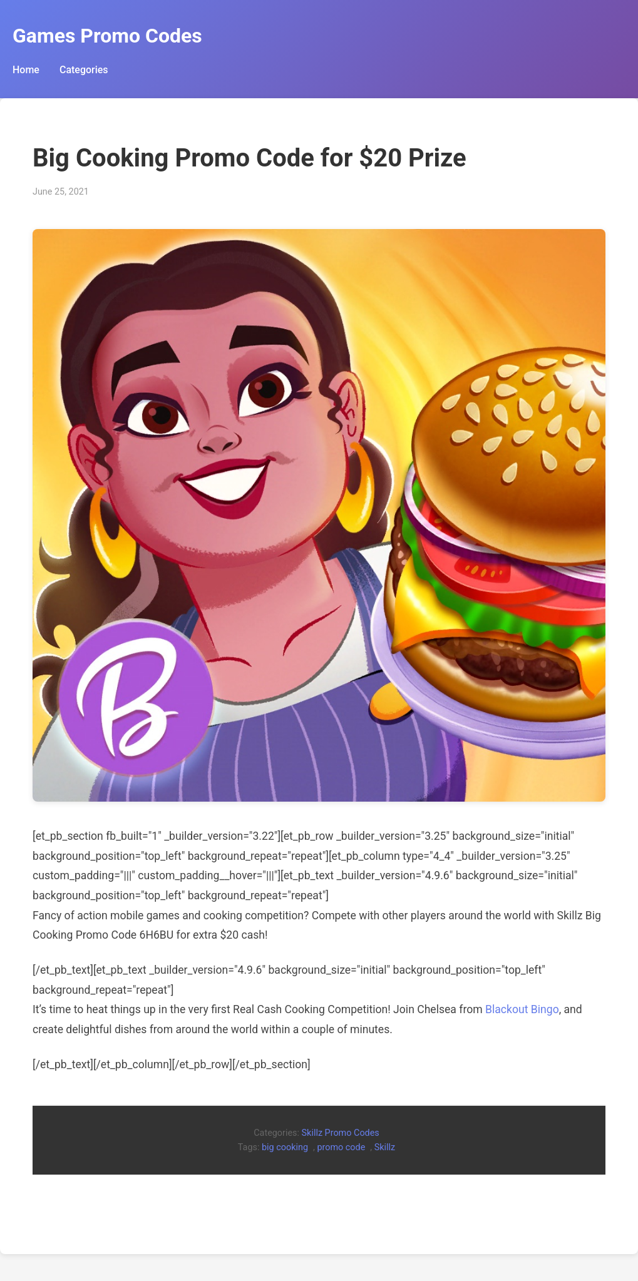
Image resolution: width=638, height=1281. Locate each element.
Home (26, 70)
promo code (341, 1147)
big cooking (285, 1147)
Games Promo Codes (107, 36)
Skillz (384, 1147)
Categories (83, 70)
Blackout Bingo (522, 1009)
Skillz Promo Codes (340, 1133)
